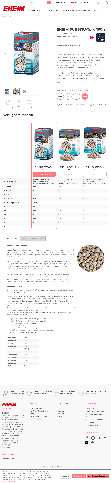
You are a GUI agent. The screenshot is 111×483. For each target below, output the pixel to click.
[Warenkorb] (106, 2)
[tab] (11, 238)
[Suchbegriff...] (35, 2)
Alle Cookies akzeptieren (98, 476)
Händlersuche (35, 419)
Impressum (89, 422)
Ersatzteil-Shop (36, 408)
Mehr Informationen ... (10, 481)
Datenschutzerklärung (94, 417)
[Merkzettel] (98, 3)
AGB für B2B (90, 408)
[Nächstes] (48, 53)
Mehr (59, 82)
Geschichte (62, 408)
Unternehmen (61, 2)
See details (69, 174)
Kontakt (33, 414)
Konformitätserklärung (39, 411)
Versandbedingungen (38, 416)
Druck (95, 104)
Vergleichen (83, 104)
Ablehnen (66, 476)
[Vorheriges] (5, 53)
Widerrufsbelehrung (93, 425)
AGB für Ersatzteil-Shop (94, 411)
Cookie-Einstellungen (93, 414)
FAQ (18, 107)
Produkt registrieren (66, 104)
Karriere (61, 411)
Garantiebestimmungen (94, 419)
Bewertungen (28, 107)
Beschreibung (8, 107)
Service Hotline (8, 459)
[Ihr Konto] (86, 2)
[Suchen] (49, 2)
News (60, 416)
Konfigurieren (79, 476)
